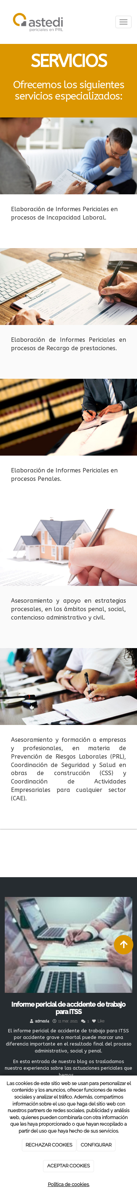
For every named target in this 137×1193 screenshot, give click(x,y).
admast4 (42, 1021)
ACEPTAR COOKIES (68, 1165)
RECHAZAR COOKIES (49, 1145)
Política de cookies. (69, 1184)
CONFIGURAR (96, 1145)
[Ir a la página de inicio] (38, 22)
